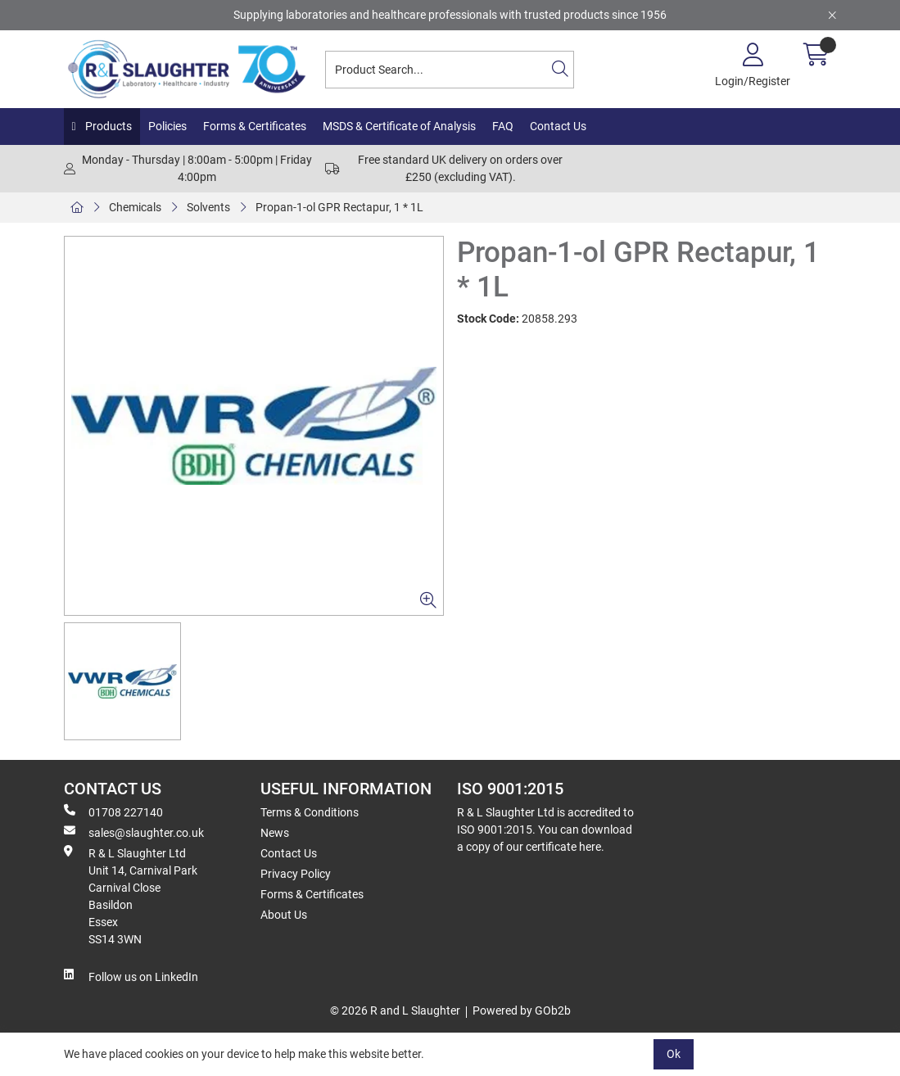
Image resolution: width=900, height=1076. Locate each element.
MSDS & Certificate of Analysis (399, 126)
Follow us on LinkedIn (131, 976)
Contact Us (558, 126)
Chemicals (135, 207)
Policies (167, 126)
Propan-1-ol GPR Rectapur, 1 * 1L (339, 207)
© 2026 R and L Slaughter (395, 1010)
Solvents (208, 207)
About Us (283, 914)
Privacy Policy (295, 873)
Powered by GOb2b (522, 1010)
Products (107, 126)
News (274, 832)
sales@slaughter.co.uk (134, 832)
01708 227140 (113, 811)
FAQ (502, 126)
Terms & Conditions (309, 812)
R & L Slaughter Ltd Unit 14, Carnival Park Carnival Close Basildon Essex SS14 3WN (130, 895)
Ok (674, 1053)
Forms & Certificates (254, 126)
